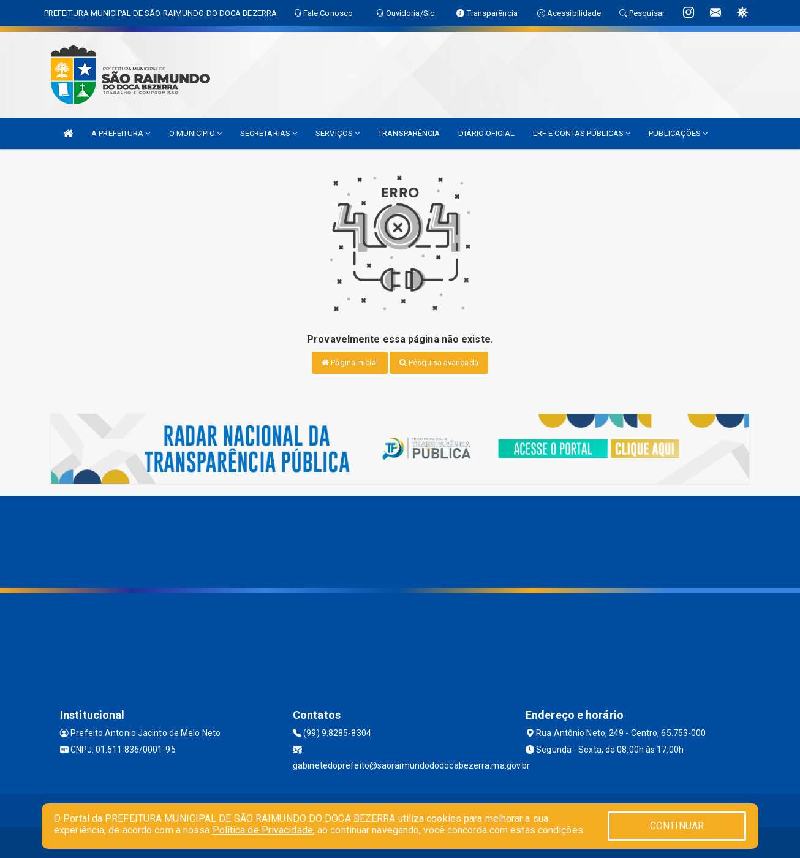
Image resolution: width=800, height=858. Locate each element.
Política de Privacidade (263, 830)
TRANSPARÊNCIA (409, 133)
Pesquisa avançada (438, 362)
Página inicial (350, 362)
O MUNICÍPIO (195, 133)
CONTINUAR (677, 826)
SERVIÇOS (337, 133)
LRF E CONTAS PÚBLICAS (581, 133)
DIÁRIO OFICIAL (486, 133)
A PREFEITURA (120, 133)
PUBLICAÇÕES (678, 133)
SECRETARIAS (268, 133)
